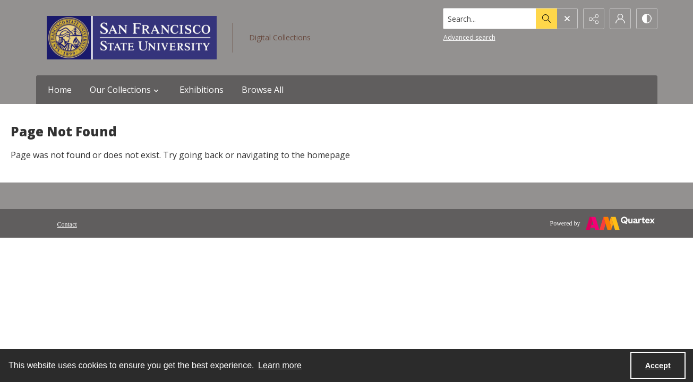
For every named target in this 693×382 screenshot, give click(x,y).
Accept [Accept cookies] (658, 365)
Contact (67, 224)
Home (60, 90)
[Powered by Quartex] (602, 223)
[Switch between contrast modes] (647, 18)
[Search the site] (489, 18)
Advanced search (469, 37)
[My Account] (620, 18)
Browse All (263, 90)
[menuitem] (67, 223)
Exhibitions (201, 90)
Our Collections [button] (125, 89)
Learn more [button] (280, 365)
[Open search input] (567, 18)
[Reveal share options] (594, 18)
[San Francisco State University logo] (132, 37)
